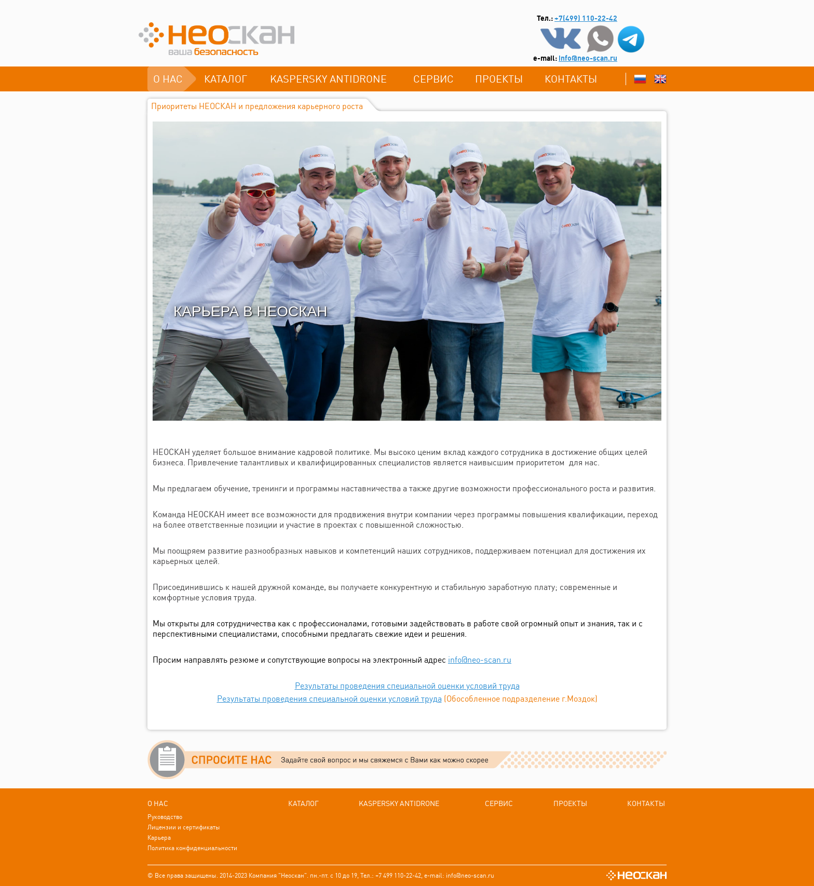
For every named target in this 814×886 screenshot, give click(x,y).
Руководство (164, 817)
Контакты (571, 78)
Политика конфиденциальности (192, 848)
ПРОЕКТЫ (499, 78)
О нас (168, 78)
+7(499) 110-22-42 (585, 18)
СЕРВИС (433, 78)
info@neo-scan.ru (588, 58)
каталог (225, 78)
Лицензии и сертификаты (183, 827)
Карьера (159, 837)
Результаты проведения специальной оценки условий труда (407, 685)
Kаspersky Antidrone (328, 78)
